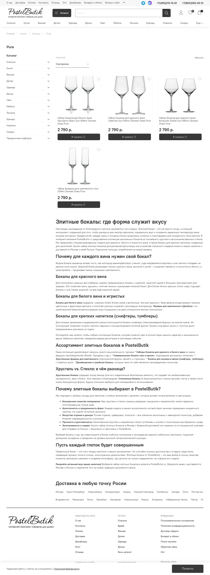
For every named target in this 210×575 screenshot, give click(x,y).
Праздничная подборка (19, 138)
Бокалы (36, 33)
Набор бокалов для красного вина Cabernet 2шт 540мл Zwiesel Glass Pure (129, 119)
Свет (102, 22)
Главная (10, 33)
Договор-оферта (169, 531)
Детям (57, 22)
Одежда (73, 22)
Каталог (62, 12)
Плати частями (168, 541)
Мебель (117, 22)
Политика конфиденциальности (178, 525)
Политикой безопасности (66, 568)
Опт (65, 2)
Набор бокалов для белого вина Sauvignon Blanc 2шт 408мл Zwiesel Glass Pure (77, 120)
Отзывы (56, 2)
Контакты (44, 2)
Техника (134, 22)
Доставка (20, 2)
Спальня (11, 22)
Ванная (41, 22)
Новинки (167, 22)
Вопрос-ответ (112, 2)
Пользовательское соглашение (177, 520)
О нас (9, 2)
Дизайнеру (75, 2)
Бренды (150, 22)
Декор (88, 22)
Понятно (187, 568)
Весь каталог (125, 552)
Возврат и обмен (93, 2)
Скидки (184, 22)
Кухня (27, 22)
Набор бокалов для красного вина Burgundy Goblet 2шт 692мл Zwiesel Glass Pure (178, 120)
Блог (77, 546)
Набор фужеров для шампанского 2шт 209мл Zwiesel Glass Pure (78, 190)
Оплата (32, 2)
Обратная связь (169, 546)
